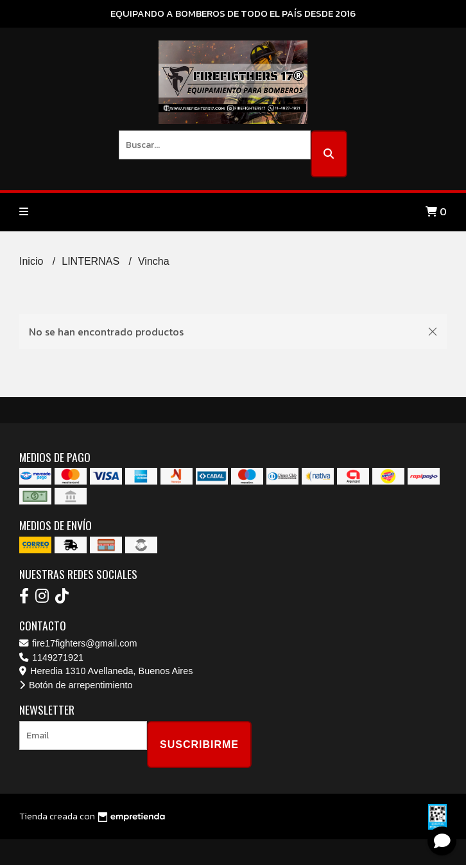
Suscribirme (199, 744)
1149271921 (51, 657)
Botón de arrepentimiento (76, 685)
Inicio (32, 261)
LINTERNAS (92, 261)
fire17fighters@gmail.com (78, 643)
